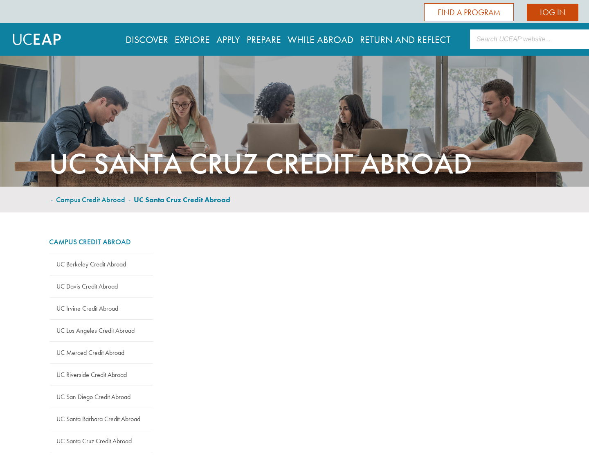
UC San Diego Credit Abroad (93, 397)
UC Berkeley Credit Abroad (91, 264)
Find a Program (469, 12)
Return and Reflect (405, 39)
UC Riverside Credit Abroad (91, 374)
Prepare (264, 39)
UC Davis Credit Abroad (87, 286)
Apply (228, 39)
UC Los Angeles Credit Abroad (95, 330)
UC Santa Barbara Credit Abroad (98, 419)
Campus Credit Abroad (90, 199)
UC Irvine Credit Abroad (87, 308)
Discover (147, 39)
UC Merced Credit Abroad (90, 352)
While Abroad (320, 39)
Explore (192, 39)
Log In (552, 12)
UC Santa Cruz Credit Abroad (94, 441)
